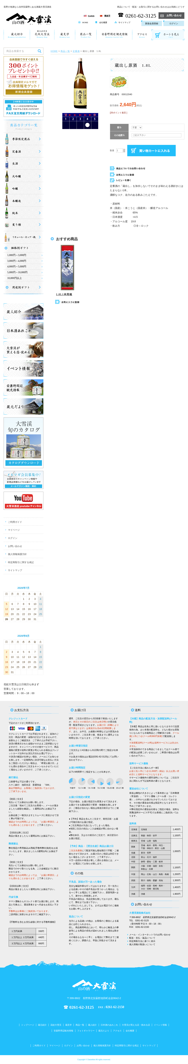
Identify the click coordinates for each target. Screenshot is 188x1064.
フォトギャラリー (86, 1030)
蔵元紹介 (42, 1025)
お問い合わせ (171, 15)
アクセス (117, 1030)
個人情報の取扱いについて (142, 944)
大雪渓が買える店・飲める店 (136, 1025)
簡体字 (107, 16)
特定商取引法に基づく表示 (142, 941)
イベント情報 (160, 1025)
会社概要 (101, 22)
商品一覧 (65, 51)
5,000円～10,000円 (17, 272)
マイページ (14, 530)
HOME (83, 22)
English (91, 16)
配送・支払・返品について (142, 938)
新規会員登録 (151, 23)
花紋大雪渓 (55, 1025)
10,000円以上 (14, 278)
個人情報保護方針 (17, 554)
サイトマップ (122, 22)
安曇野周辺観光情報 (63, 1030)
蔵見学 (68, 1025)
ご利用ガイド (15, 522)
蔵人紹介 (92, 1025)
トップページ (27, 1025)
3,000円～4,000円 (16, 261)
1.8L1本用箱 (64, 294)
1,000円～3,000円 (16, 255)
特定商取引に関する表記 (21, 562)
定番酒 (76, 51)
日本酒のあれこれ (109, 1025)
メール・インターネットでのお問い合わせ (149, 934)
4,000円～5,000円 (16, 266)
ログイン (173, 23)
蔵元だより (103, 1030)
